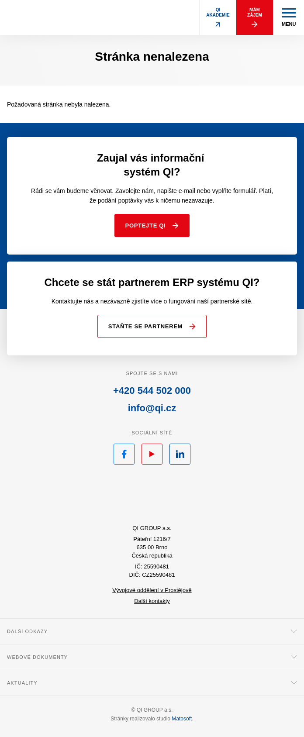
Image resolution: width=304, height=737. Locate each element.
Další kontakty (152, 601)
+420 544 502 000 (152, 390)
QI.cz (152, 496)
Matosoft (182, 719)
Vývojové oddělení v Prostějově (151, 590)
